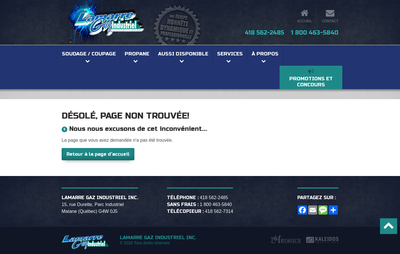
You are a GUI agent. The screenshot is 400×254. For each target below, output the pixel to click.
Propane (137, 54)
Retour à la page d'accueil (98, 154)
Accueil (304, 21)
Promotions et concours (311, 82)
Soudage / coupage (89, 54)
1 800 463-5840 (314, 32)
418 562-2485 (264, 32)
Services (230, 54)
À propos (265, 54)
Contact (330, 21)
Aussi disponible (183, 54)
